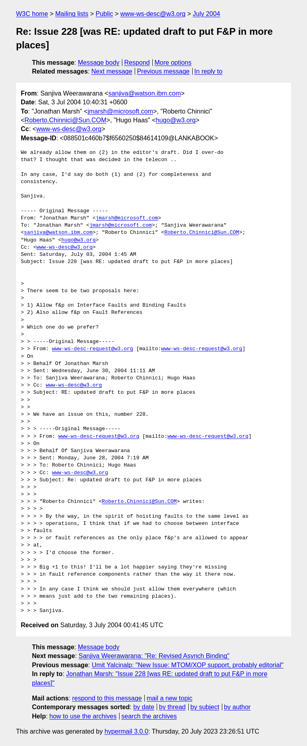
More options (173, 62)
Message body (99, 62)
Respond (137, 62)
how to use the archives (83, 716)
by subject (204, 707)
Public (104, 13)
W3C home (32, 13)
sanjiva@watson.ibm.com (144, 93)
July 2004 (206, 13)
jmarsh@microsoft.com (120, 111)
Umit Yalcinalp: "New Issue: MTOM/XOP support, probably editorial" (187, 665)
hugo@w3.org (176, 120)
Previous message (163, 71)
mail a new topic (170, 698)
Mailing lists (71, 13)
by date (143, 707)
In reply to (208, 71)
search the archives (149, 716)
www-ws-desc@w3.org (152, 13)
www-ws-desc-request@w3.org (92, 349)
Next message (112, 71)
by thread (172, 707)
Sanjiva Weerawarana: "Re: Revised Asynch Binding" (154, 655)
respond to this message (107, 698)
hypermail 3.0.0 (126, 731)
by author (237, 707)
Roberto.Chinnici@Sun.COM (65, 120)
